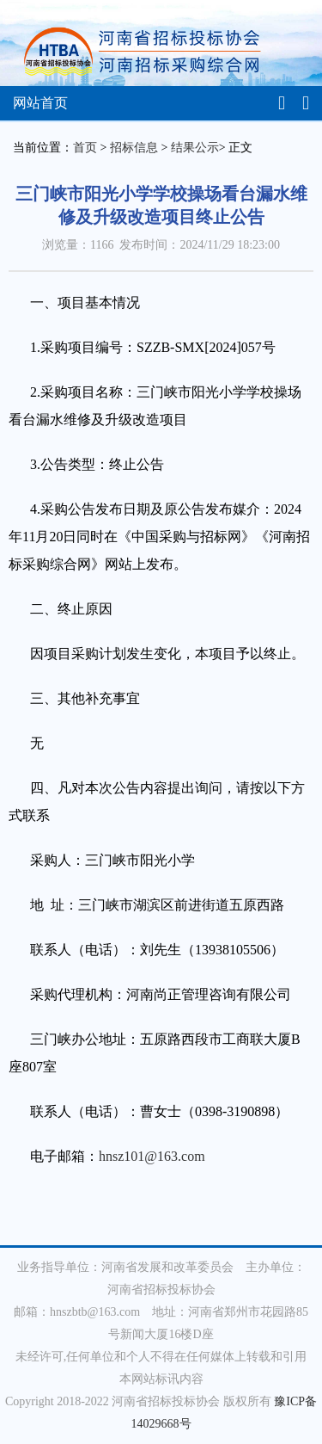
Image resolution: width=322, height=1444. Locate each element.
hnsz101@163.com (152, 1156)
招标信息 (134, 147)
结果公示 (195, 147)
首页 (85, 147)
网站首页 (40, 103)
